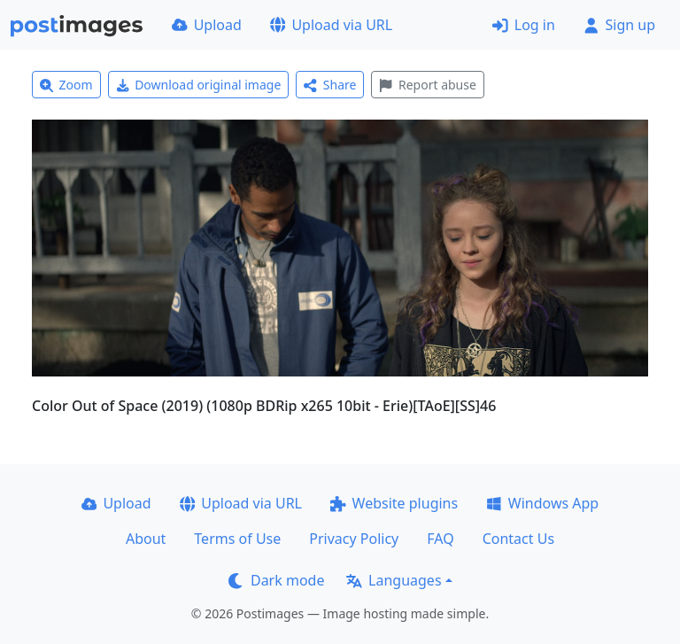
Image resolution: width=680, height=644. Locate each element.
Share (330, 84)
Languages (393, 580)
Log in (523, 25)
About (146, 538)
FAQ (440, 538)
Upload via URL (331, 25)
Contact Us (518, 538)
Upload (207, 25)
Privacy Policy (353, 538)
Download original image (199, 84)
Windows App (542, 503)
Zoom (66, 84)
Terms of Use (237, 538)
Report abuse (427, 84)
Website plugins (394, 503)
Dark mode (276, 580)
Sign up (619, 25)
